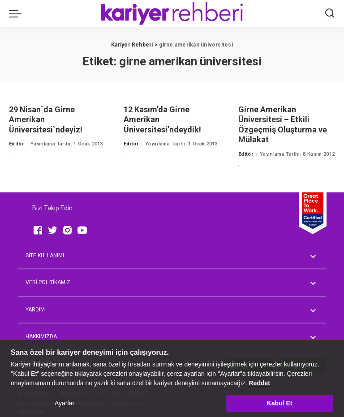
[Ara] (329, 13)
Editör (16, 144)
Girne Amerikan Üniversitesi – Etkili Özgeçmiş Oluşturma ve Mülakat (282, 125)
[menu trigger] (17, 13)
